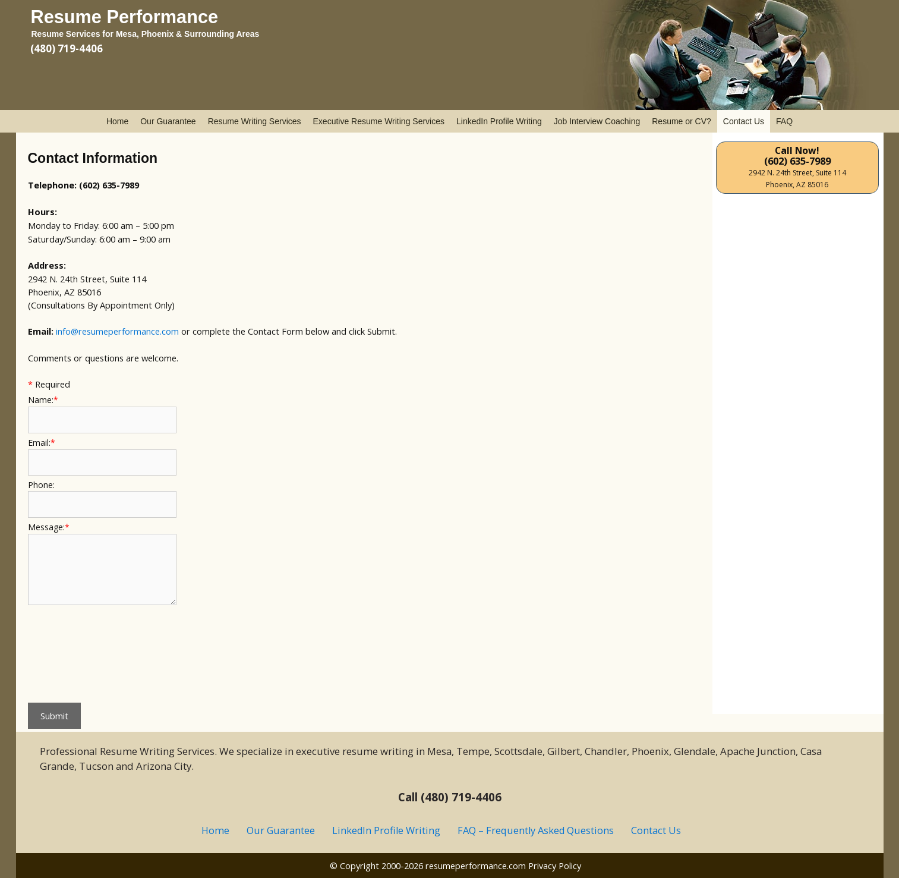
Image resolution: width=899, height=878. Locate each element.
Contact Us (743, 121)
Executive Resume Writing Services (378, 121)
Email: (41, 442)
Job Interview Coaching (597, 121)
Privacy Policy (554, 865)
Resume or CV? (681, 121)
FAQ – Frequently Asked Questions (536, 830)
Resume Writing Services (254, 121)
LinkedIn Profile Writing (499, 121)
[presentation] (76, 651)
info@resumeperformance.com (117, 331)
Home (117, 121)
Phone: (41, 484)
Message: (49, 527)
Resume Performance (125, 17)
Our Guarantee (167, 121)
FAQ (784, 121)
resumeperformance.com (475, 865)
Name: (43, 399)
